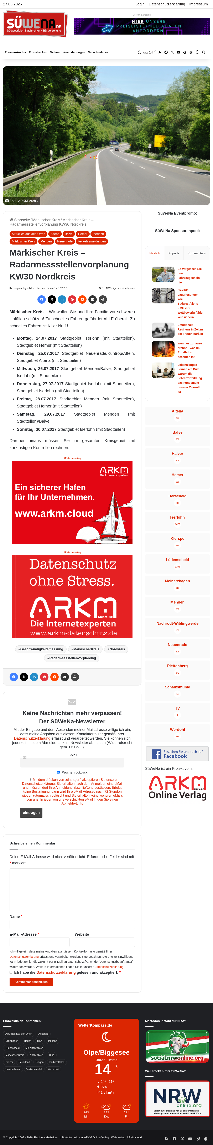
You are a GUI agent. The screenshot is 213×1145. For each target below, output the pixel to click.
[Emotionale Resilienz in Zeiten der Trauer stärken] (163, 330)
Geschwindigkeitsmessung (41, 649)
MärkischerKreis (86, 649)
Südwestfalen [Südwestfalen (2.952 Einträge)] (56, 1062)
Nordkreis (117, 649)
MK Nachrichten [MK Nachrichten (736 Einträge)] (34, 1048)
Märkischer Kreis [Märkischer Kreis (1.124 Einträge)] (14, 1055)
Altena (55, 234)
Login (140, 4)
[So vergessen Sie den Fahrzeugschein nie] (163, 274)
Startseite (20, 220)
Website (82, 934)
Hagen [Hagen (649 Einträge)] (27, 1040)
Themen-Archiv (15, 52)
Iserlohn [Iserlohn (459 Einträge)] (52, 1040)
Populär (173, 253)
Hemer (82, 234)
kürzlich (154, 253)
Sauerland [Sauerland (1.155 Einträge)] (24, 1062)
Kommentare (197, 253)
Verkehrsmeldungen (92, 241)
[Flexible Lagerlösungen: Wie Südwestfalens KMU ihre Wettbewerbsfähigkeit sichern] (163, 295)
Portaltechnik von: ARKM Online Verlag (85, 1137)
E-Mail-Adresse (24, 934)
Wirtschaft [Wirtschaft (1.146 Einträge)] (53, 1069)
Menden (46, 241)
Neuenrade (65, 241)
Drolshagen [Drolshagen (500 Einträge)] (11, 1040)
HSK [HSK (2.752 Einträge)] (39, 1040)
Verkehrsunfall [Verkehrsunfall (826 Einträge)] (34, 1069)
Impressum (198, 4)
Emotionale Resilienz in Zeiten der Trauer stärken (190, 329)
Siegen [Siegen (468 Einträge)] (39, 1062)
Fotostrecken (38, 52)
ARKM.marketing (142, 15)
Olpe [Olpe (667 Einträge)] (51, 1055)
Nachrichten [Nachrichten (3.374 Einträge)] (36, 1055)
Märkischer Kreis (46, 220)
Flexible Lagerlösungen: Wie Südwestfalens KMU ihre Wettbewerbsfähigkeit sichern (190, 303)
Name (16, 916)
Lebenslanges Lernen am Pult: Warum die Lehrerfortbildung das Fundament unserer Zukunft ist (190, 378)
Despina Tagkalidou (24, 288)
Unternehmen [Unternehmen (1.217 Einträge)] (13, 1069)
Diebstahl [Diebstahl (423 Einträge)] (43, 1033)
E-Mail (72, 755)
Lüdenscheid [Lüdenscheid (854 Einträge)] (12, 1048)
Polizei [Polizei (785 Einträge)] (9, 1062)
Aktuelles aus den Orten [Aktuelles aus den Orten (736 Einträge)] (18, 1033)
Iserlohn (98, 234)
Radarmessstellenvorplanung (72, 658)
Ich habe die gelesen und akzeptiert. (65, 972)
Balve (69, 234)
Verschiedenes (98, 52)
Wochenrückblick (72, 772)
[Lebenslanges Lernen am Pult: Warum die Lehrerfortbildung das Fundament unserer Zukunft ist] (163, 370)
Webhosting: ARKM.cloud (126, 1137)
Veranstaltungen (74, 52)
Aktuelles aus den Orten (28, 234)
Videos (55, 52)
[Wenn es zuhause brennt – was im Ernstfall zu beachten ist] (163, 349)
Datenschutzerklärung (167, 4)
